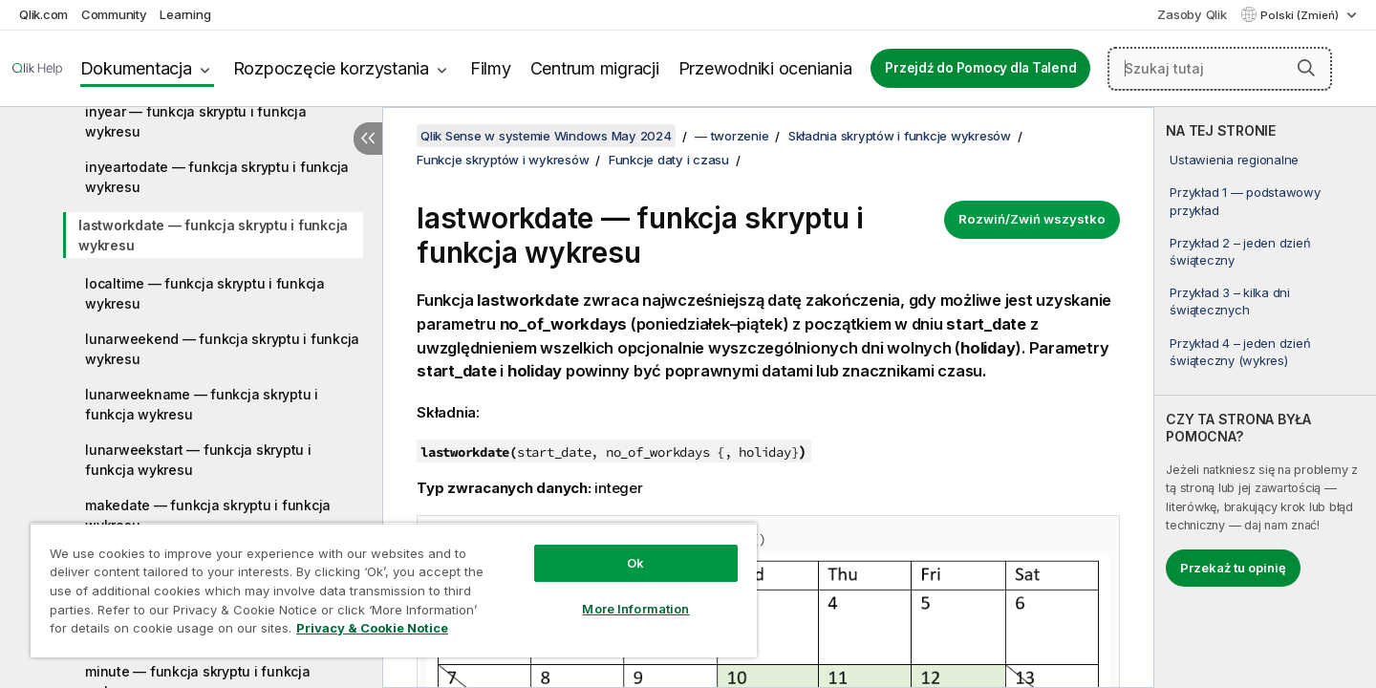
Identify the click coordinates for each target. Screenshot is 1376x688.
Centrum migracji (594, 68)
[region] (394, 590)
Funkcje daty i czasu (669, 159)
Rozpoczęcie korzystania (331, 68)
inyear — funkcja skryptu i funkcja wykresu (196, 121)
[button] (1306, 67)
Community (114, 14)
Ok (635, 562)
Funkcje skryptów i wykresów (503, 159)
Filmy (490, 68)
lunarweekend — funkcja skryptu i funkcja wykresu (222, 349)
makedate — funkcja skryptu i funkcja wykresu (208, 515)
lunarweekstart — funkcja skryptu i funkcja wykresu (198, 459)
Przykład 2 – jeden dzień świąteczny (1240, 251)
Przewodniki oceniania (765, 68)
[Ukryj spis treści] (368, 138)
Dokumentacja (136, 68)
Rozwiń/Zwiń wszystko (1032, 218)
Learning (185, 14)
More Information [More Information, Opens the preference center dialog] (635, 608)
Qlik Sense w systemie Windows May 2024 (546, 135)
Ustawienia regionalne (1234, 159)
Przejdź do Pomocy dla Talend (980, 67)
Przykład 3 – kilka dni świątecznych (1230, 301)
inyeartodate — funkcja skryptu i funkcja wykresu (217, 177)
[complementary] (1265, 397)
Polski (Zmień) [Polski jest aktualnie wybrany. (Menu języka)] (1301, 15)
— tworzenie (731, 135)
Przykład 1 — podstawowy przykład (1245, 200)
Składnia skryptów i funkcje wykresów (899, 135)
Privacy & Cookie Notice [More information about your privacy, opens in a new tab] (372, 627)
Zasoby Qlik (1191, 14)
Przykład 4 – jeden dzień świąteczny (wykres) (1240, 351)
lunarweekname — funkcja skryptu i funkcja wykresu (201, 404)
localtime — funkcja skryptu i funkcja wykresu (205, 293)
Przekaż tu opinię (1233, 567)
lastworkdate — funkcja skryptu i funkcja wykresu (213, 235)
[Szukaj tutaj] (1219, 69)
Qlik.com (43, 14)
